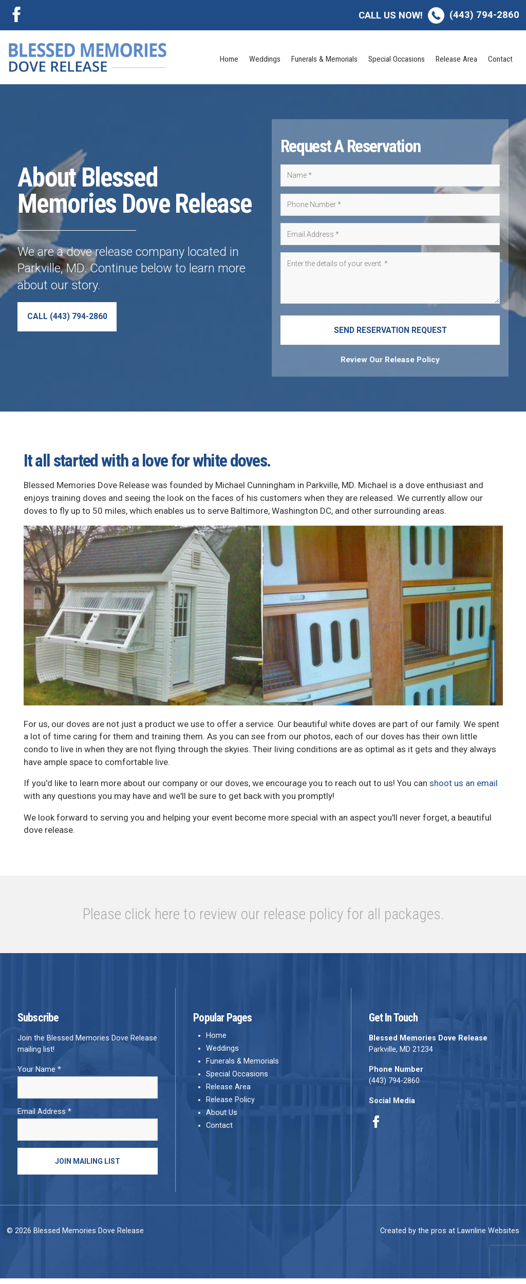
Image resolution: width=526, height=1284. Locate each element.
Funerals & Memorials (324, 59)
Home (229, 59)
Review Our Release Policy (390, 363)
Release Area (456, 59)
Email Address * (44, 1115)
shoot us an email (463, 786)
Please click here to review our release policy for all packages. (263, 917)
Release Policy (230, 1103)
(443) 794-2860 (439, 15)
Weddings (264, 59)
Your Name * (39, 1073)
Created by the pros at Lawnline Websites (449, 1237)
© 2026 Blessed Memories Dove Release (75, 1237)
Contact (500, 59)
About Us (221, 1116)
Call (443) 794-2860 (71, 318)
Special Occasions (396, 59)
